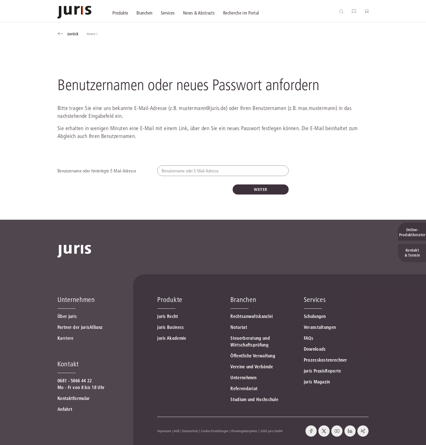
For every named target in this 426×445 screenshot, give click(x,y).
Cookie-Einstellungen (214, 431)
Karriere (65, 338)
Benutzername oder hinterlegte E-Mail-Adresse (96, 171)
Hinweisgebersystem (244, 431)
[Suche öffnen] (342, 11)
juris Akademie (171, 338)
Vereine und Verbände (251, 366)
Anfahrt (64, 409)
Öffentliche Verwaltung (252, 356)
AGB (176, 431)
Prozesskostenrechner (325, 360)
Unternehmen (243, 377)
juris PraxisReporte (322, 371)
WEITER (260, 189)
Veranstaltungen (320, 327)
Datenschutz (190, 431)
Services (315, 300)
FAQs (308, 338)
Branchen (243, 300)
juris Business (170, 327)
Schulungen (315, 316)
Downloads (315, 349)
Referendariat (244, 388)
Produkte (169, 300)
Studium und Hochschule (254, 399)
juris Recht (167, 316)
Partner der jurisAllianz (80, 327)
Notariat (238, 327)
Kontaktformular (73, 398)
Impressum (164, 431)
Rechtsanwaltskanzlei (251, 316)
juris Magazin (317, 382)
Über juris (67, 316)
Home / (92, 34)
